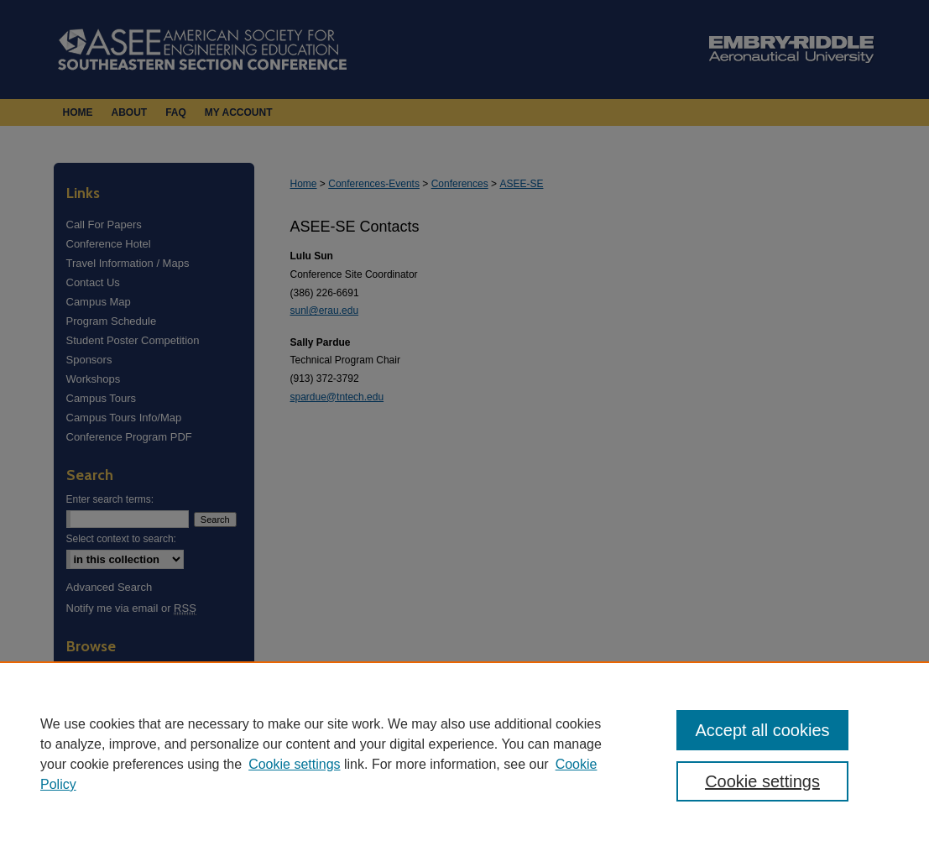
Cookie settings (294, 764)
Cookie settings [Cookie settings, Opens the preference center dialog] (762, 781)
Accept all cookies (762, 730)
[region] (464, 753)
